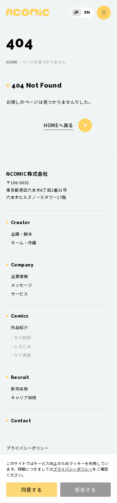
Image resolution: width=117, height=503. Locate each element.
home (11, 62)
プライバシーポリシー (72, 469)
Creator (20, 222)
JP (76, 12)
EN (87, 12)
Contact (21, 420)
